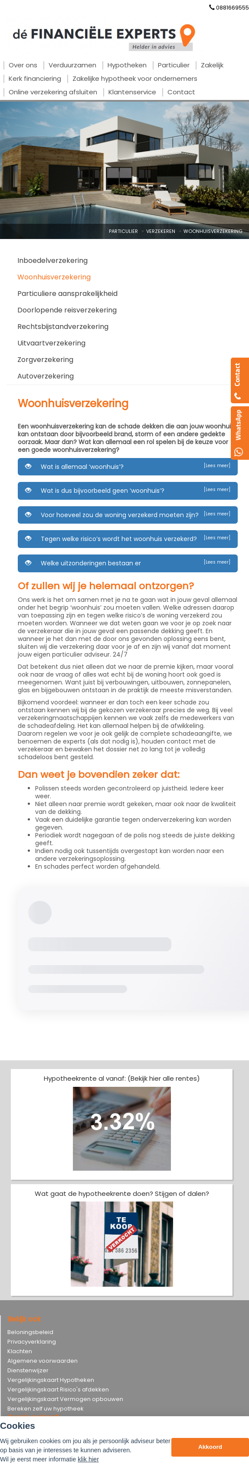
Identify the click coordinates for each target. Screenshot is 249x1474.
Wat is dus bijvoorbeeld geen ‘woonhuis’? (127, 490)
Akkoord (210, 1447)
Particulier (123, 231)
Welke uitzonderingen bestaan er (127, 563)
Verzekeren (160, 231)
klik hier (88, 1459)
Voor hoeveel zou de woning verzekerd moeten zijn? (127, 515)
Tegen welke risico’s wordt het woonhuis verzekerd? (127, 538)
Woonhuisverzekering (212, 231)
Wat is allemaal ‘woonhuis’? (127, 466)
